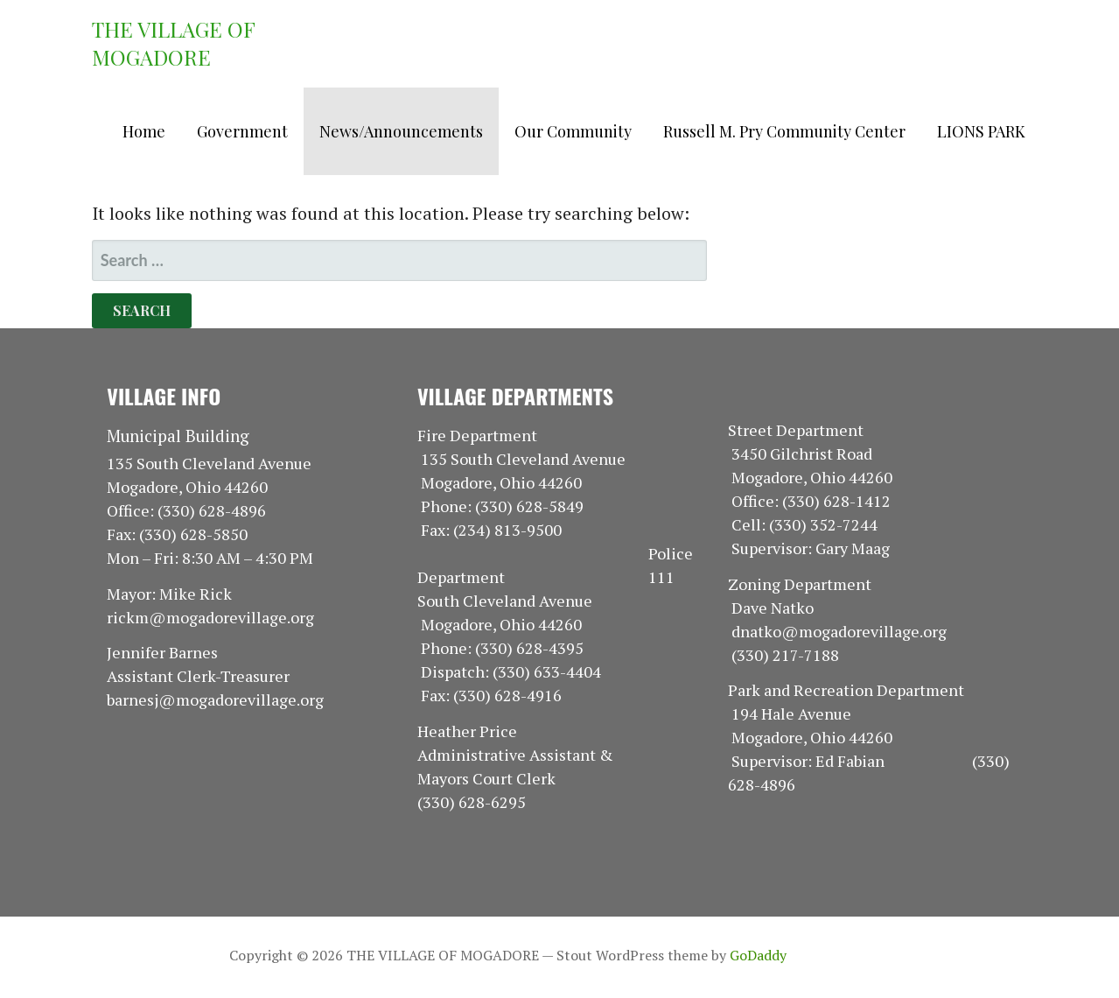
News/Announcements (401, 131)
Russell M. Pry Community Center (784, 131)
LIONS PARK (981, 131)
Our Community (573, 131)
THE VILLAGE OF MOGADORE (173, 43)
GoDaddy (758, 955)
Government (242, 131)
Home (143, 131)
